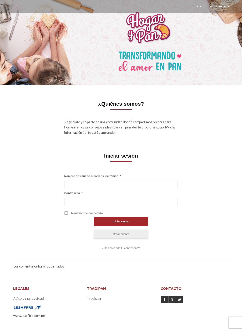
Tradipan (94, 298)
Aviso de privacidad (28, 298)
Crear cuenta (121, 234)
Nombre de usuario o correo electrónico (92, 176)
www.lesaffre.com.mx (29, 315)
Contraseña (73, 193)
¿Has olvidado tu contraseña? (121, 248)
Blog (201, 6)
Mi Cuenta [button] (219, 6)
